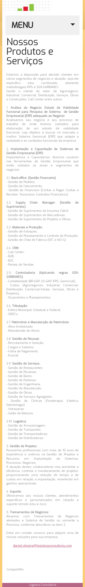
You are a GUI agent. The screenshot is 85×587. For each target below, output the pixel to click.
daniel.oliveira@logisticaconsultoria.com (42, 546)
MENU (43, 27)
